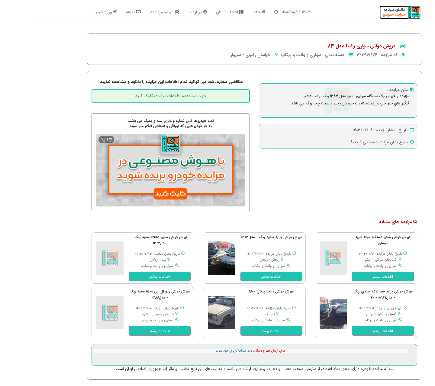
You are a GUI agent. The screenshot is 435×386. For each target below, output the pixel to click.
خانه (222, 12)
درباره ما (161, 12)
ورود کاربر (69, 12)
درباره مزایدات (128, 12)
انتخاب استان (193, 12)
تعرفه (96, 12)
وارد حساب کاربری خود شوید (197, 351)
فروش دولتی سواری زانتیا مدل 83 (325, 46)
